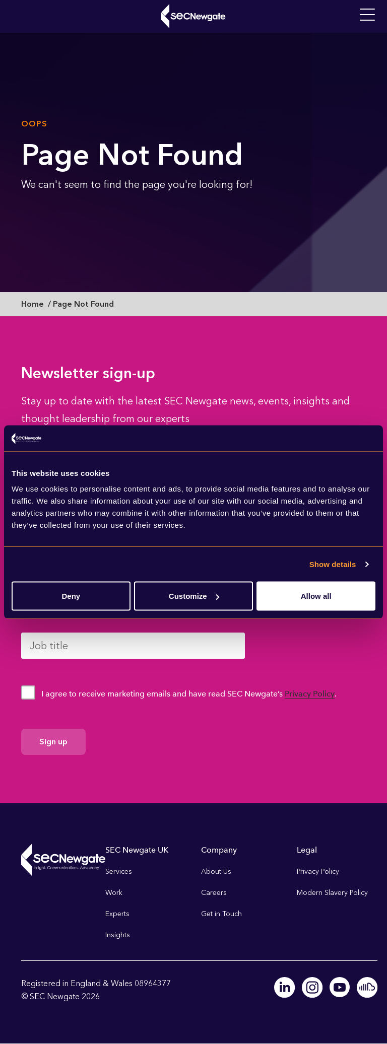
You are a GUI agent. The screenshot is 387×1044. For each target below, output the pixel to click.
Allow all (316, 596)
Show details (332, 564)
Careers (214, 892)
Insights (117, 935)
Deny (70, 596)
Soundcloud (367, 987)
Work (113, 892)
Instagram (313, 987)
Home (32, 304)
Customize (194, 596)
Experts (117, 914)
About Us (216, 871)
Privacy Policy (310, 694)
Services (118, 871)
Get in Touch (221, 914)
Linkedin (286, 987)
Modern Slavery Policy (332, 892)
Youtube (340, 987)
